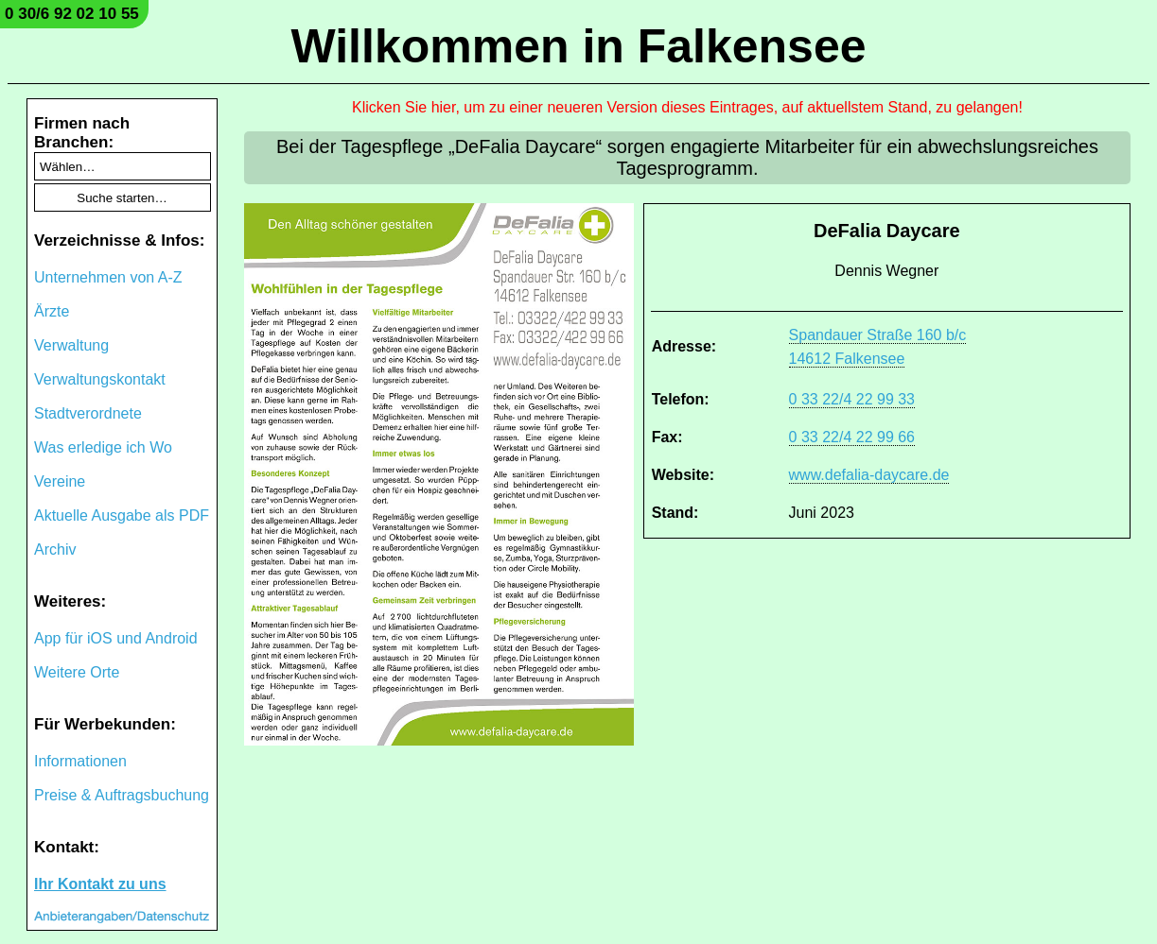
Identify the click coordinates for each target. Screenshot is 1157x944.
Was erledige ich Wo (103, 447)
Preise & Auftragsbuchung (121, 795)
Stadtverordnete (88, 413)
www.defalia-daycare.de (869, 475)
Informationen (80, 761)
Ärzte (51, 311)
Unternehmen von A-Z (108, 277)
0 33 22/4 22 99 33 (852, 399)
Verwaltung (71, 345)
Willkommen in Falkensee (578, 46)
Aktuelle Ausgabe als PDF (121, 515)
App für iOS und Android (116, 638)
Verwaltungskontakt (100, 379)
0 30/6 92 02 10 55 (72, 14)
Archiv (55, 549)
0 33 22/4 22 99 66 (852, 437)
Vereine (59, 481)
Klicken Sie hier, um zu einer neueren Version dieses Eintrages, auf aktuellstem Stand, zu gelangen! (687, 107)
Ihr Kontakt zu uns (100, 884)
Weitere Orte (76, 672)
